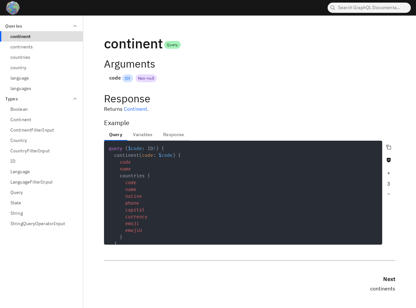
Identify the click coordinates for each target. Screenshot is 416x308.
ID (127, 78)
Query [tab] (115, 134)
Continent (135, 109)
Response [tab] (173, 134)
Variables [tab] (142, 134)
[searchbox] (369, 8)
